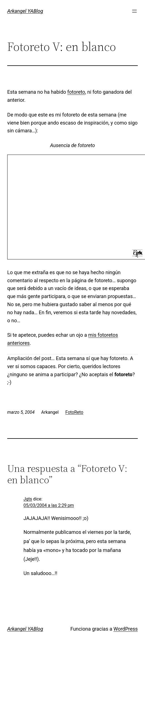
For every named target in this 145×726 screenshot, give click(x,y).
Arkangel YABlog (25, 11)
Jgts (28, 499)
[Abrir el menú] (134, 11)
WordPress (125, 629)
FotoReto (74, 412)
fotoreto (76, 92)
